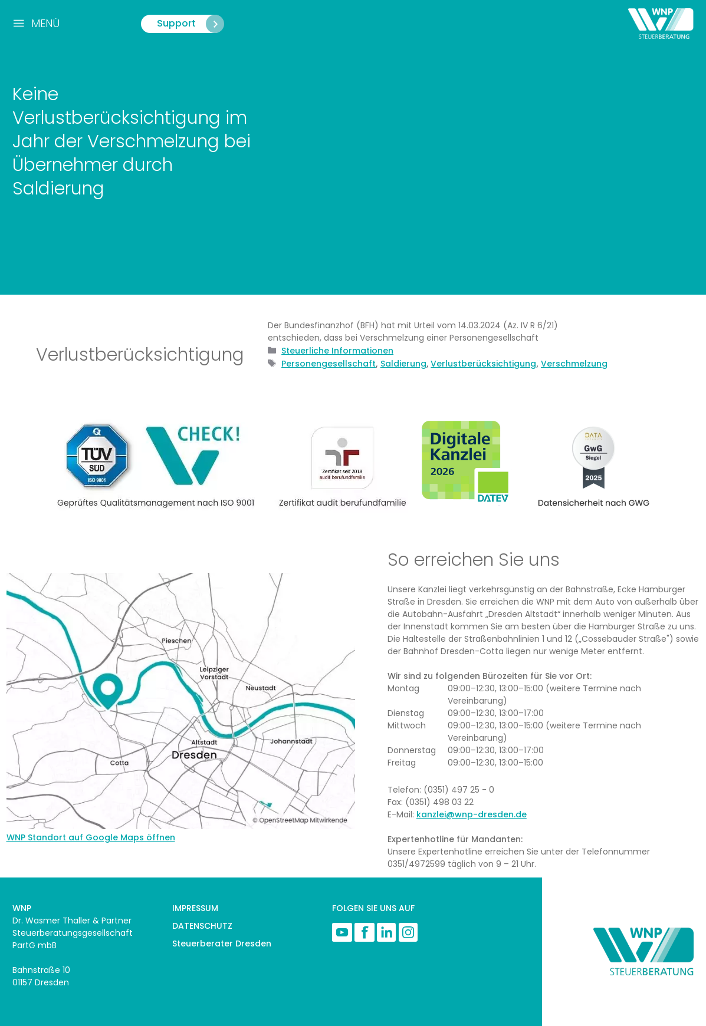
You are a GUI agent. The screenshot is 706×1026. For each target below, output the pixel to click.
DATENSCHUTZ (202, 926)
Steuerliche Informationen (337, 351)
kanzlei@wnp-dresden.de (471, 814)
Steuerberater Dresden (221, 943)
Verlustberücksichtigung (483, 364)
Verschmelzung (574, 364)
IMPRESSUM (195, 908)
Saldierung (403, 364)
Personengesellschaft (328, 364)
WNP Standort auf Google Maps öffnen (90, 837)
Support (190, 24)
